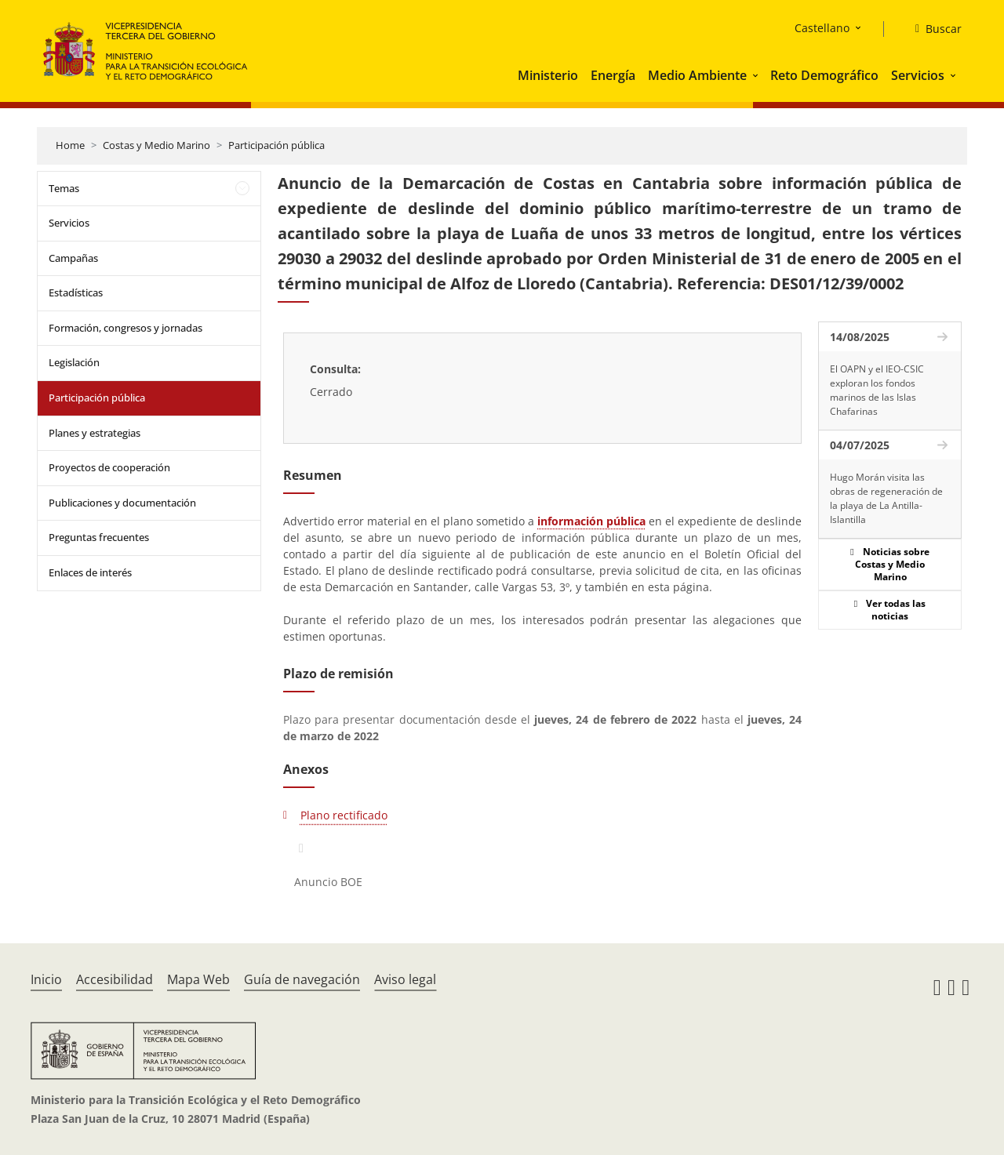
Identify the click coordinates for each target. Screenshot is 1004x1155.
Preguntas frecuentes (99, 537)
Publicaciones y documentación (122, 503)
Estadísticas (76, 292)
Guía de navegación (302, 979)
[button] (757, 75)
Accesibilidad (114, 979)
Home (70, 145)
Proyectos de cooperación (109, 467)
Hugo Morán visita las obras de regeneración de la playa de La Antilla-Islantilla (886, 498)
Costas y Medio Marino (156, 145)
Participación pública (276, 145)
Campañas (73, 258)
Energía (613, 75)
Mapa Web (198, 979)
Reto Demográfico (824, 75)
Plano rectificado (343, 815)
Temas (64, 188)
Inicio (46, 979)
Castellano (822, 27)
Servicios (917, 75)
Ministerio (548, 75)
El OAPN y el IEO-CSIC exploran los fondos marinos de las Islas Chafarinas (877, 390)
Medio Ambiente (697, 75)
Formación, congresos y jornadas (125, 328)
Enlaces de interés (90, 572)
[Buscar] (932, 29)
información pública (591, 521)
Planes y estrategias (94, 433)
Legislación (74, 362)
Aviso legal (405, 979)
